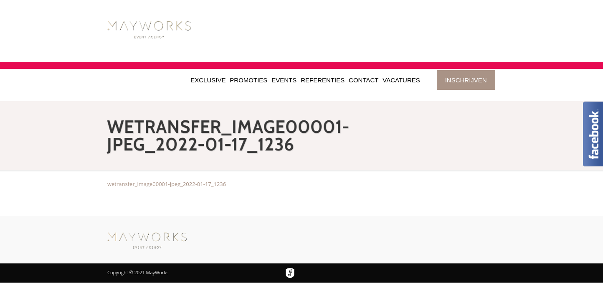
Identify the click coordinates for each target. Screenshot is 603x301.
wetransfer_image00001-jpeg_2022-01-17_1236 (166, 184)
